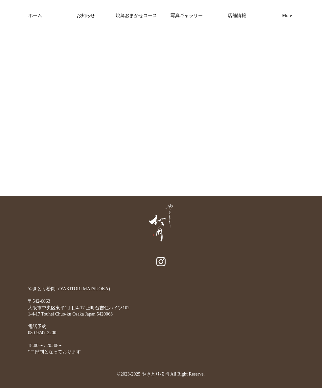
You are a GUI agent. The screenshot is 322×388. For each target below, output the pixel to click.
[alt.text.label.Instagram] (161, 261)
